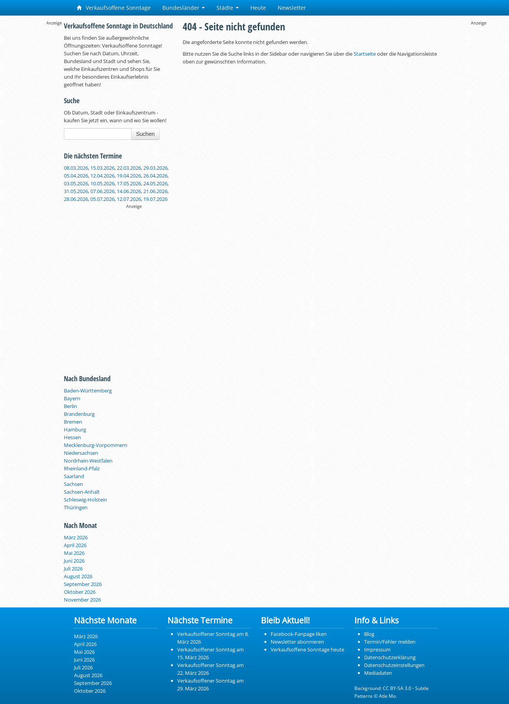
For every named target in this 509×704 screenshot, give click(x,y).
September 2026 (83, 584)
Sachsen (73, 484)
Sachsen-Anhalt (82, 491)
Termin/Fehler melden (390, 641)
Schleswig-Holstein (85, 499)
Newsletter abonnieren (297, 641)
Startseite (365, 53)
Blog (369, 633)
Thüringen (76, 507)
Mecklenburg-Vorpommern (95, 445)
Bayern (72, 398)
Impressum (377, 649)
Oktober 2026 (79, 591)
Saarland (74, 476)
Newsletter (292, 7)
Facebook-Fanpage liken (299, 633)
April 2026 (75, 545)
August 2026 (78, 576)
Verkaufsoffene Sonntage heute (307, 649)
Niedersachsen (81, 452)
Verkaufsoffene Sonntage (114, 7)
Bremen (73, 421)
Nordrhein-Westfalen (88, 460)
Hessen (72, 437)
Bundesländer (183, 7)
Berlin (70, 406)
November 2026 (82, 599)
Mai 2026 (74, 552)
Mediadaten (378, 672)
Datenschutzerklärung (390, 657)
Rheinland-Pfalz (82, 468)
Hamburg (75, 429)
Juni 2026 (74, 560)
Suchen (145, 134)
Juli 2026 (73, 568)
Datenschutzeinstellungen (394, 665)
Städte (228, 7)
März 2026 (76, 537)
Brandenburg (79, 413)
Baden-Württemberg (88, 390)
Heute (258, 7)
